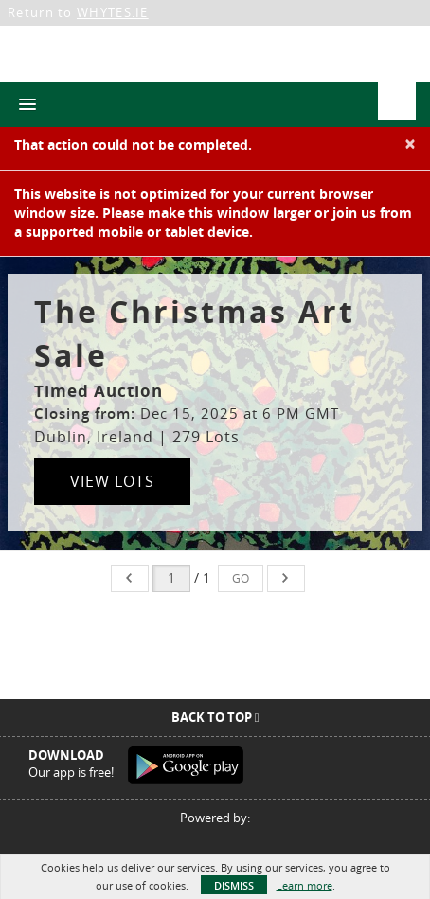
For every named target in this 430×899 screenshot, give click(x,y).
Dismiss (234, 885)
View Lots (112, 481)
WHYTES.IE (113, 12)
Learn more (304, 885)
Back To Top (215, 717)
